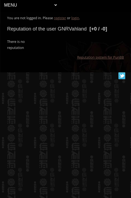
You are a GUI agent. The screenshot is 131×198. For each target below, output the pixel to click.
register (60, 18)
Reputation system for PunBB (100, 57)
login (75, 18)
